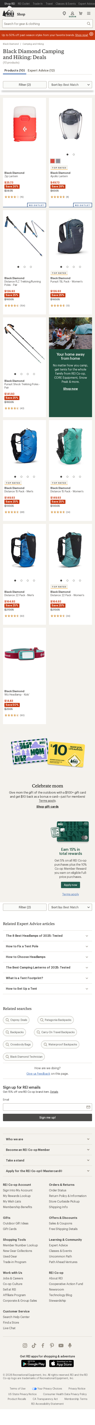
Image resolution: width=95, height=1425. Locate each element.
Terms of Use (18, 1380)
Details (54, 1091)
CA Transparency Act (45, 1391)
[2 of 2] (74, 154)
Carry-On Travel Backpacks (55, 1032)
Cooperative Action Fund (66, 1284)
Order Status (57, 1190)
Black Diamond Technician (24, 1056)
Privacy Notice (77, 1380)
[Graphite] (58, 161)
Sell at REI (9, 1289)
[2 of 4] (67, 267)
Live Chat (9, 1328)
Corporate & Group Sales (20, 1300)
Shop (21, 14)
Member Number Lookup (20, 1245)
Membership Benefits (17, 1207)
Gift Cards (9, 1229)
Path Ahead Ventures (63, 1262)
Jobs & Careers (13, 1278)
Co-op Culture (12, 1284)
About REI (56, 1278)
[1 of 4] (61, 267)
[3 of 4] (74, 267)
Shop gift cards (47, 806)
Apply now (70, 884)
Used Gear (10, 1256)
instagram (25, 1345)
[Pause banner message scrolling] (91, 34)
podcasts (70, 1345)
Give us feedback (38, 1073)
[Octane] (52, 161)
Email (6, 1099)
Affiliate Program (14, 1295)
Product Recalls (17, 1391)
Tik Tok (34, 1345)
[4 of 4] (80, 267)
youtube (61, 1345)
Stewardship (57, 1300)
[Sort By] (70, 84)
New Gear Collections (17, 1250)
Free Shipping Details (63, 1229)
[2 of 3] (24, 267)
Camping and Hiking (33, 44)
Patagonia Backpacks (56, 1020)
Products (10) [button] (14, 70)
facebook (43, 1345)
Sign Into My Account (18, 1190)
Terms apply (47, 800)
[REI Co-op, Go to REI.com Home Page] (8, 13)
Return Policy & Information (67, 1195)
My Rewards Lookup (17, 1195)
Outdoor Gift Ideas (15, 1223)
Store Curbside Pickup (64, 1201)
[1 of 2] (67, 154)
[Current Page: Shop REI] (9, 3)
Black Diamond (11, 44)
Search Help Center (16, 1317)
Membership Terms (76, 1391)
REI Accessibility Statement (47, 1396)
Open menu (88, 13)
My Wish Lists (12, 1201)
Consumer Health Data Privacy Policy (64, 1386)
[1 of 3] (18, 267)
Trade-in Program (14, 1262)
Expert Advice (58, 1245)
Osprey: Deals (16, 1020)
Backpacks (14, 1032)
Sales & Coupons (60, 1223)
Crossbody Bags (18, 1044)
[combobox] (47, 23)
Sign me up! (47, 1117)
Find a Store (11, 1322)
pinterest (52, 1345)
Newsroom (56, 1289)
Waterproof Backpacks (60, 1044)
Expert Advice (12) (41, 70)
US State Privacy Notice (22, 1386)
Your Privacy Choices (47, 1381)
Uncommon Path (60, 1256)
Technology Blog (60, 1295)
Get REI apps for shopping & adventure (47, 1356)
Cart (80, 13)
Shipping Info (58, 1207)
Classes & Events (60, 1250)
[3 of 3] (31, 267)
